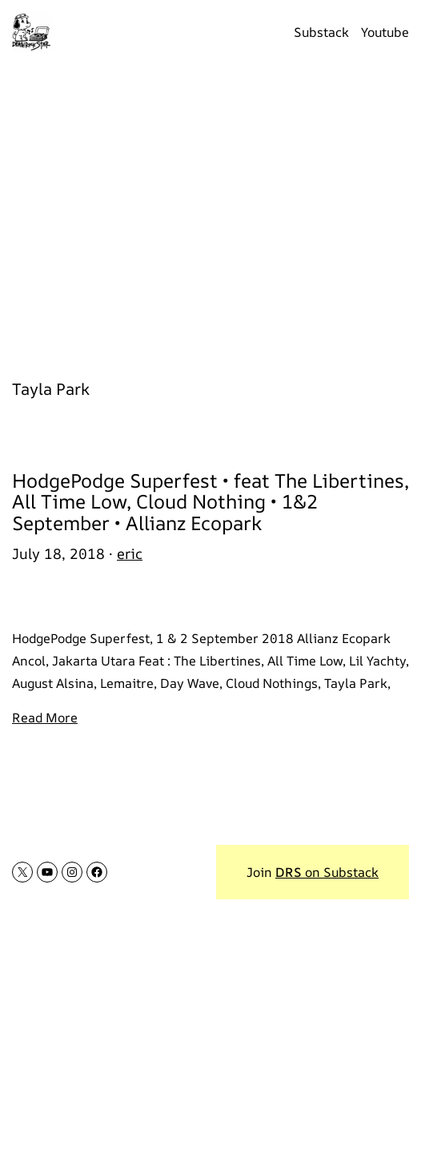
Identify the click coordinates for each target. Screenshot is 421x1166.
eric (129, 553)
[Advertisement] (210, 212)
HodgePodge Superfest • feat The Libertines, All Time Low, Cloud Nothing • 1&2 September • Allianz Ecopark (210, 501)
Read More (45, 717)
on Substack (327, 872)
